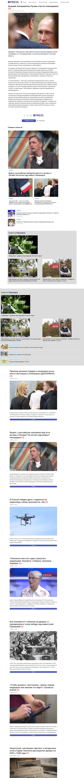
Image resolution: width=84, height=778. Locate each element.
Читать (33, 419)
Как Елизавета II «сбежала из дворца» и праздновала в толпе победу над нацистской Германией (31, 624)
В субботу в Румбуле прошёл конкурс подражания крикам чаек (35, 222)
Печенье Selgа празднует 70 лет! (19, 361)
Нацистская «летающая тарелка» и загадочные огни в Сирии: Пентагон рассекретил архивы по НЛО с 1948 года (33, 750)
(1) (9, 8)
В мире (23, 2)
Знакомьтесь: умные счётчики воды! (20, 354)
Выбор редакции (54, 2)
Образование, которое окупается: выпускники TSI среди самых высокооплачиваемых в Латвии (24, 280)
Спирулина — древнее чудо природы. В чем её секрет (25, 256)
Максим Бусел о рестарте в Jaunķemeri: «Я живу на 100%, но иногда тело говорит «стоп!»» (58, 280)
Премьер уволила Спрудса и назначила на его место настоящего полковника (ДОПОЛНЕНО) (45, 202)
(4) (31, 204)
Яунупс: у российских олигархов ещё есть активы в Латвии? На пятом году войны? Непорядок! (30, 174)
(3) (28, 214)
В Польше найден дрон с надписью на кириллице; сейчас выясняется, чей (28, 500)
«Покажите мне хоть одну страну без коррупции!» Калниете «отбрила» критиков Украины (30, 561)
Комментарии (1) (28, 120)
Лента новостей (33, 2)
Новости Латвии (43, 2)
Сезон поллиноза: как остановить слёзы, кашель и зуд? (26, 347)
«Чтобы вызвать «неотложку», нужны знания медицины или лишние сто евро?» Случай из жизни (32, 687)
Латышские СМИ (64, 2)
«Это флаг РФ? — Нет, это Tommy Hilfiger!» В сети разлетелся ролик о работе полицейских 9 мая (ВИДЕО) (19, 202)
